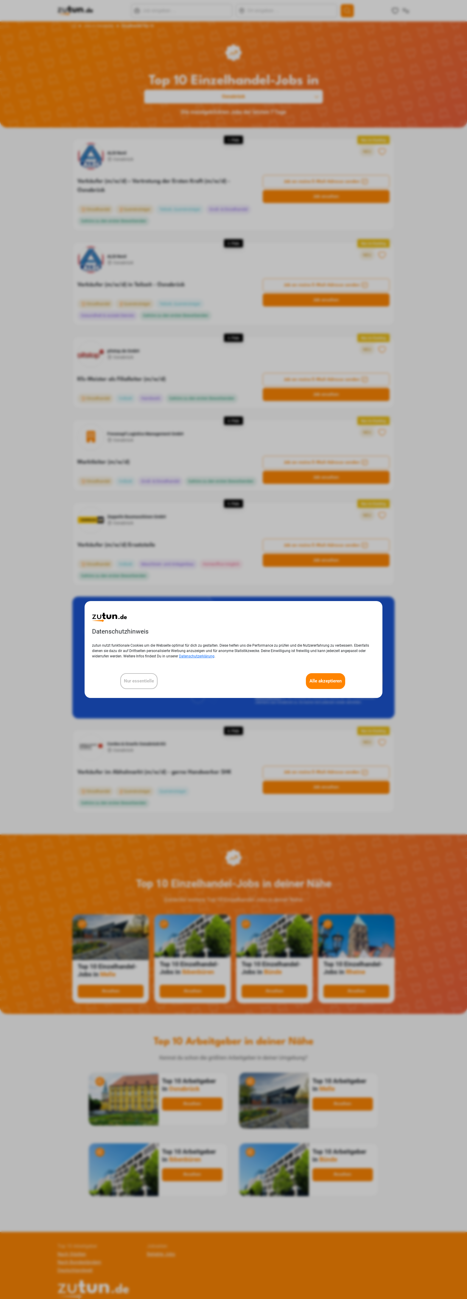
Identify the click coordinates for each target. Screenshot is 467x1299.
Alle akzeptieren (325, 681)
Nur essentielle (139, 681)
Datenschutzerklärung (196, 656)
